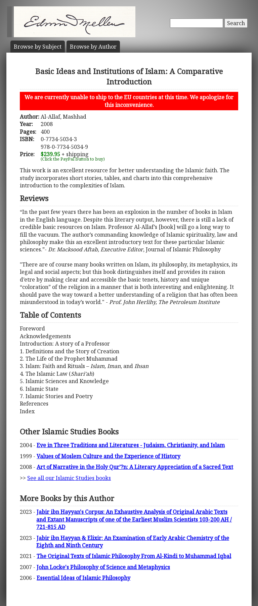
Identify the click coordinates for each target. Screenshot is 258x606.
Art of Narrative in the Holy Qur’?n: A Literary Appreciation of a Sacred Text (135, 467)
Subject (37, 46)
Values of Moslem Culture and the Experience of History (108, 456)
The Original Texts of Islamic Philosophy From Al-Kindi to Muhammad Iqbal (134, 556)
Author (93, 46)
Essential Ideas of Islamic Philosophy (83, 578)
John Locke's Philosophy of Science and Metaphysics (103, 567)
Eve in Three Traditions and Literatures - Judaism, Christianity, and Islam (131, 445)
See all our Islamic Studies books (69, 478)
